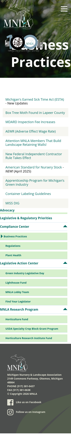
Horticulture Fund (16, 319)
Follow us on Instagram (26, 412)
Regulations (12, 246)
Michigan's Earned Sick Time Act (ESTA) (34, 99)
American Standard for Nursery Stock (33, 167)
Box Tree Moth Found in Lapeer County (35, 112)
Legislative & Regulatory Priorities (26, 218)
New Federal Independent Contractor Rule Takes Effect (33, 156)
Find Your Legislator (18, 301)
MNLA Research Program (19, 309)
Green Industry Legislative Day (24, 273)
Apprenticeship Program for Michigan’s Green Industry (34, 182)
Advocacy (7, 210)
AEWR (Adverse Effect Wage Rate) (30, 131)
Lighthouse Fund (15, 282)
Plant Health (13, 255)
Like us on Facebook (24, 402)
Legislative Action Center (19, 263)
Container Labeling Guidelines (28, 193)
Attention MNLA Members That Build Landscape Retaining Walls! (33, 143)
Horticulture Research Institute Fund (28, 338)
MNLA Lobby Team (17, 292)
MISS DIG (12, 203)
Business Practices (15, 236)
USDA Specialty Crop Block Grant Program (31, 328)
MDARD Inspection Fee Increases (30, 122)
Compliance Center (14, 226)
